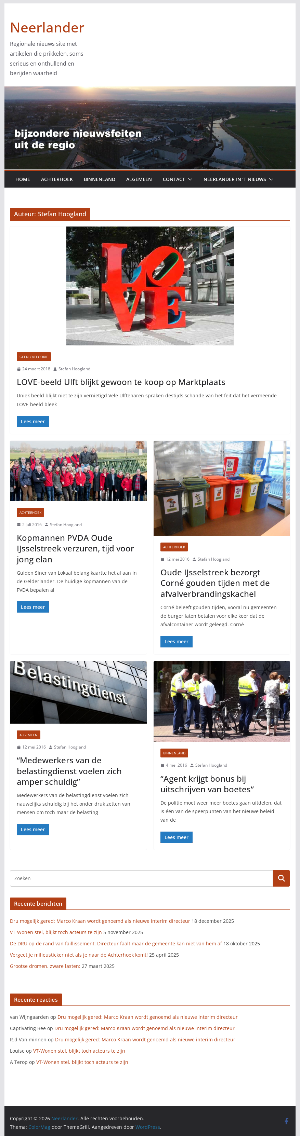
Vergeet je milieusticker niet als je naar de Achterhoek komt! (79, 955)
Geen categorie (33, 356)
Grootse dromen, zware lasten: (45, 966)
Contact (174, 179)
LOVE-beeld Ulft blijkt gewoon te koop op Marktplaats (121, 381)
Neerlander (47, 27)
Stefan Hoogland (74, 369)
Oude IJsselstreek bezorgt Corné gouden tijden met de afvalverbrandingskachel (215, 582)
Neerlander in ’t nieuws (235, 179)
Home (22, 179)
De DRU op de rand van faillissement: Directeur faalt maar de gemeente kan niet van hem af (116, 943)
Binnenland (99, 179)
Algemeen (139, 179)
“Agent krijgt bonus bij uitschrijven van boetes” (207, 784)
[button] (189, 179)
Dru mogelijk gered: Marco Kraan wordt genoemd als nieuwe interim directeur (100, 921)
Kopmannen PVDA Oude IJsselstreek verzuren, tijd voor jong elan (75, 548)
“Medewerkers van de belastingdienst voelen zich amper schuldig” (69, 770)
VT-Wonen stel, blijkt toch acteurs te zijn (56, 932)
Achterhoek (57, 179)
